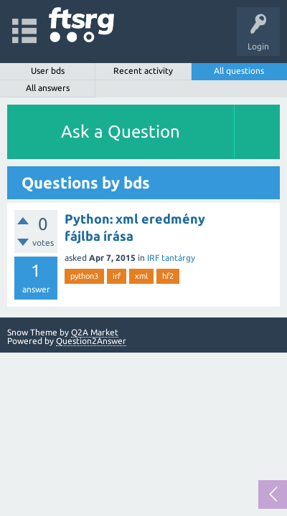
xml (141, 276)
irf (117, 276)
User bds (48, 70)
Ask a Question (120, 131)
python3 (84, 276)
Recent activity (143, 70)
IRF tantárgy (171, 257)
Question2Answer (91, 340)
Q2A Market (94, 332)
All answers (48, 87)
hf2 (168, 276)
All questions (239, 70)
